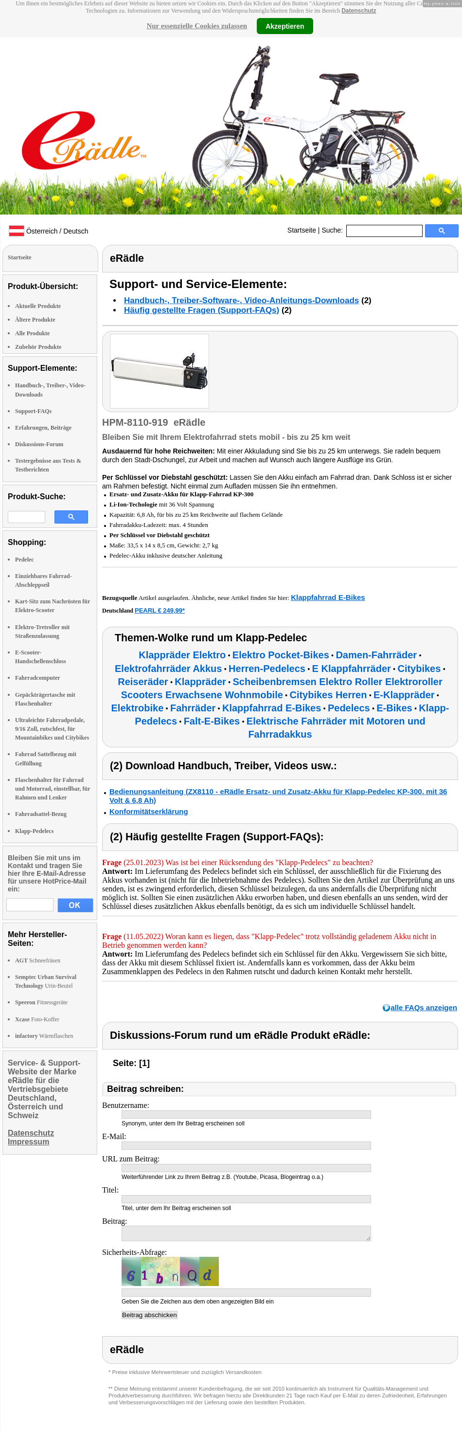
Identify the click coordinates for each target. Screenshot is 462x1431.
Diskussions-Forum (39, 444)
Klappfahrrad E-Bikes (328, 597)
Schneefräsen (37, 960)
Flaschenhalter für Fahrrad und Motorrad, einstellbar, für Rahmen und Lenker (52, 789)
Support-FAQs (33, 411)
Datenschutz (358, 10)
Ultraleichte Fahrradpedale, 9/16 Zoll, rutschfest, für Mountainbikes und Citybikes (52, 729)
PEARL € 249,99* (160, 610)
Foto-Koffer (37, 1019)
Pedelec (24, 559)
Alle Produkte (32, 333)
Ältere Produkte (35, 319)
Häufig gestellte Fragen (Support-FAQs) (201, 310)
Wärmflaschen (44, 1035)
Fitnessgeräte (41, 1002)
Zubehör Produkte (38, 347)
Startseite (301, 230)
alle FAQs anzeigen (424, 1007)
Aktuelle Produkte (38, 306)
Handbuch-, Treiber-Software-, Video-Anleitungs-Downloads (241, 300)
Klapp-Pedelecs (34, 831)
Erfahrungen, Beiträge (43, 427)
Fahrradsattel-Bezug (41, 814)
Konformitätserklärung (148, 811)
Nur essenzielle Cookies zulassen (196, 26)
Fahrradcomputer (37, 677)
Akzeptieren (285, 26)
